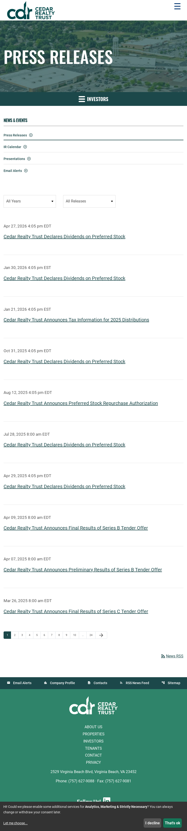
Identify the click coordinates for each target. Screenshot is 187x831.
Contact (93, 755)
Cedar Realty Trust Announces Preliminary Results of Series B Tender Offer (83, 569)
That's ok (172, 823)
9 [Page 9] (68, 635)
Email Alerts (13, 171)
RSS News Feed (137, 683)
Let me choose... (15, 823)
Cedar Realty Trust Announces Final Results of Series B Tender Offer (76, 528)
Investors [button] (93, 99)
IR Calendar (12, 147)
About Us (93, 726)
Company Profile (62, 683)
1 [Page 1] (8, 635)
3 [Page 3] (23, 635)
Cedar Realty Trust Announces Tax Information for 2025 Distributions (76, 320)
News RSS (171, 656)
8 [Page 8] (60, 635)
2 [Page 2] (16, 635)
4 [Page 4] (31, 635)
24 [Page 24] (92, 635)
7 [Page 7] (53, 635)
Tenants (93, 748)
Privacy (93, 762)
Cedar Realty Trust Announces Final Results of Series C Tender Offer (76, 611)
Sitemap (174, 683)
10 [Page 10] (76, 635)
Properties (94, 734)
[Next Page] (101, 635)
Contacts (100, 683)
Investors (93, 741)
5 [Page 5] (38, 635)
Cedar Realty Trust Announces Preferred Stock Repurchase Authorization (81, 403)
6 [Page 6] (45, 635)
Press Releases (15, 135)
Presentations (14, 159)
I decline (152, 823)
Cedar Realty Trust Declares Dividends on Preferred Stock (64, 236)
